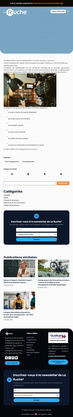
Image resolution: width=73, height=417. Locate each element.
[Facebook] (12, 174)
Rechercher (63, 183)
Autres (6, 198)
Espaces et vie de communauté (14, 203)
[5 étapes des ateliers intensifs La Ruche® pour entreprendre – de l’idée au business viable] (19, 300)
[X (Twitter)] (28, 174)
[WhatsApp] (61, 174)
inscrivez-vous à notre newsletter (47, 3)
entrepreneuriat (28, 162)
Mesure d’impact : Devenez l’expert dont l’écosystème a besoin (18, 281)
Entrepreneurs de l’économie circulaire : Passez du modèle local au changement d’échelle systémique (53, 282)
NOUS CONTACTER (58, 11)
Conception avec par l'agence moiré (36, 414)
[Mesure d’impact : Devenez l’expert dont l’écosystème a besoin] (19, 268)
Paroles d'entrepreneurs (12, 205)
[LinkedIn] (45, 174)
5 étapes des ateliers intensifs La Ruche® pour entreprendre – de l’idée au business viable (18, 314)
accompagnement (12, 162)
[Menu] (68, 11)
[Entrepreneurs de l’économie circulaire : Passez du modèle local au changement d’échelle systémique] (53, 268)
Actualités (7, 195)
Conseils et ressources (11, 200)
